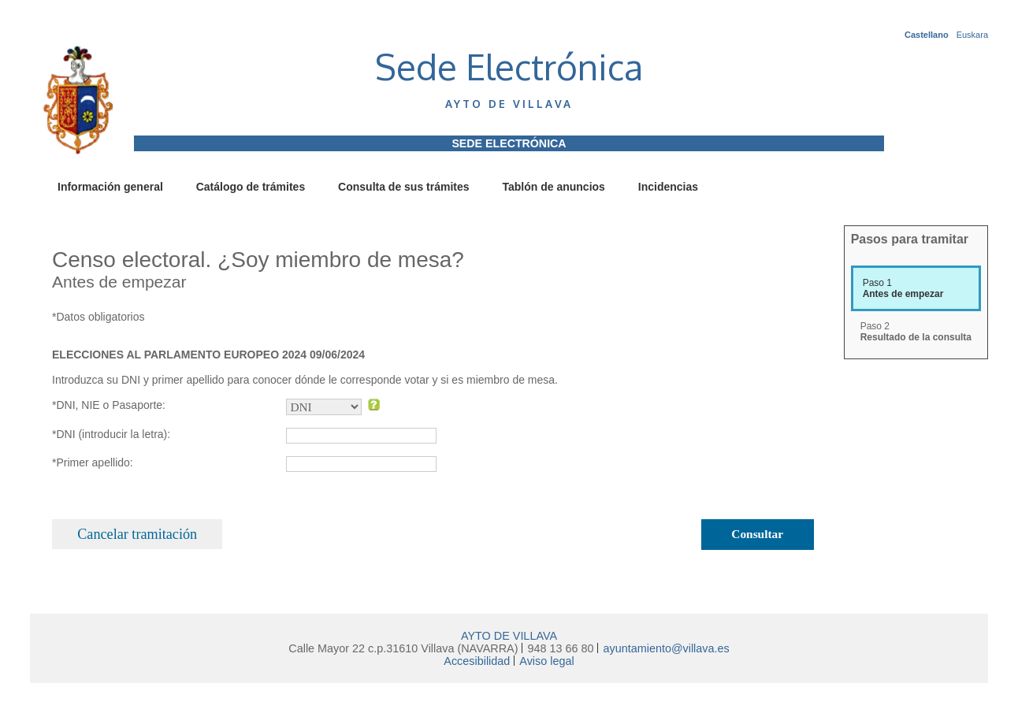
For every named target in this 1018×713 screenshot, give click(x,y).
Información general (110, 186)
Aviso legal (546, 661)
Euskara (972, 34)
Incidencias (668, 186)
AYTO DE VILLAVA (509, 635)
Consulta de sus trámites (404, 186)
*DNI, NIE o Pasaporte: (108, 405)
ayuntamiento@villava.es (666, 648)
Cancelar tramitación (137, 534)
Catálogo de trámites (250, 186)
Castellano (927, 34)
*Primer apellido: (92, 462)
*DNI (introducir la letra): (111, 434)
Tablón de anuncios (553, 186)
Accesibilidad (477, 661)
